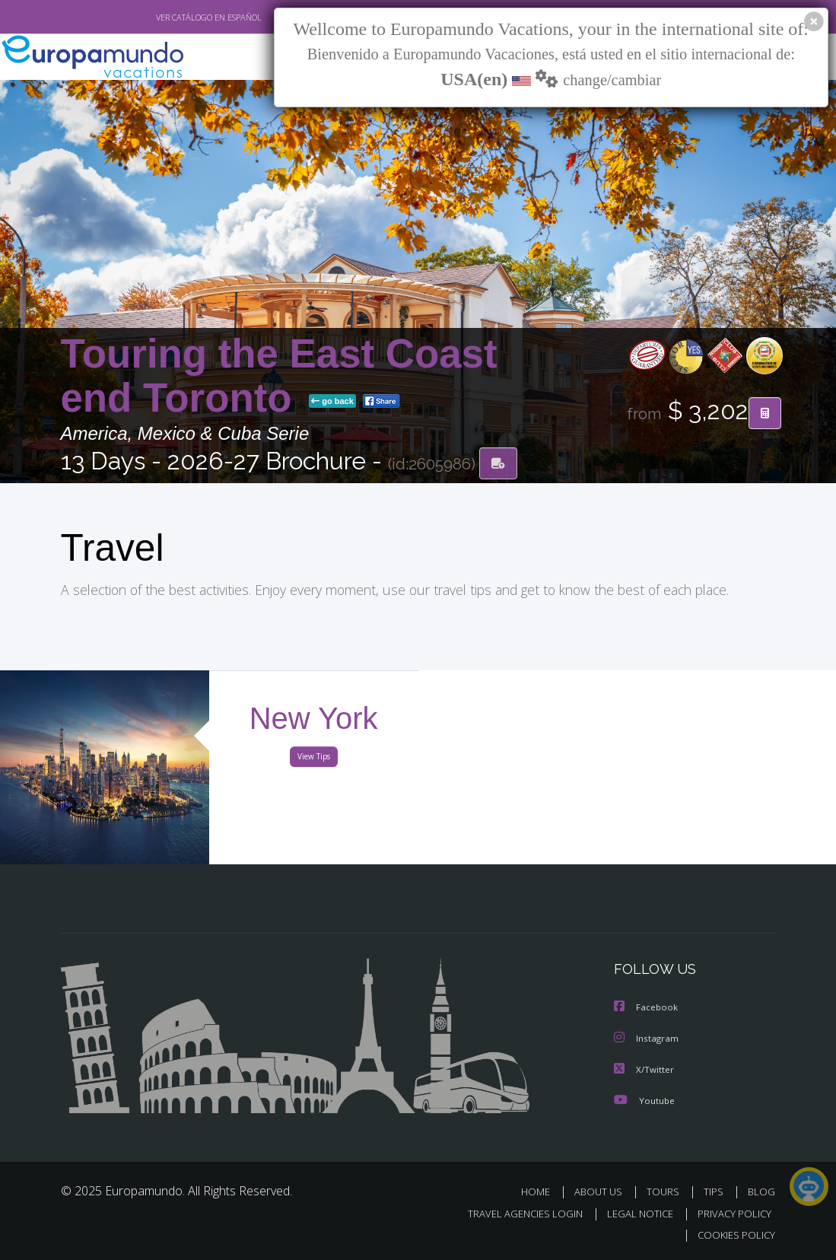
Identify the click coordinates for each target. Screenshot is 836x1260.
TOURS (667, 1191)
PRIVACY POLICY (730, 1213)
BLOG (761, 1191)
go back (332, 401)
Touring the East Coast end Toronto (279, 375)
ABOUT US (603, 1191)
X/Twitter (644, 1069)
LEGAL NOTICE (633, 1213)
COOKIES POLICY (733, 1234)
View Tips (313, 759)
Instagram (647, 1039)
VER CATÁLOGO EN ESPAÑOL (173, 17)
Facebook (646, 1008)
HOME (542, 1191)
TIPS (716, 1191)
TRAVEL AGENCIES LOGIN (514, 1213)
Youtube (644, 1100)
